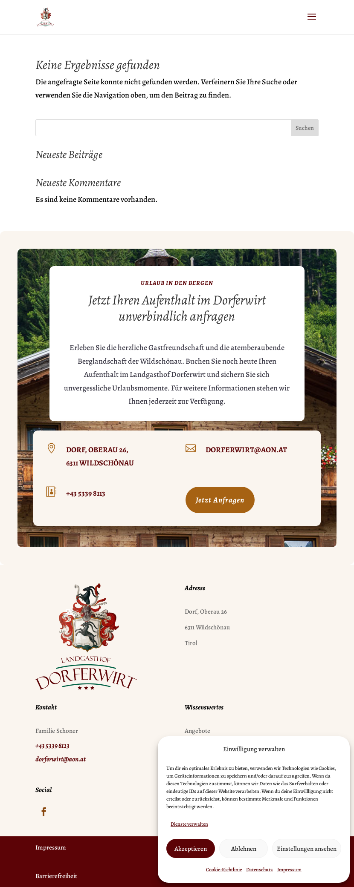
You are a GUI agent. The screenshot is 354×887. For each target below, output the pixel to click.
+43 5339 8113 (85, 493)
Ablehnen (243, 848)
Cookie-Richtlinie (224, 869)
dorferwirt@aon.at (246, 450)
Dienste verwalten (189, 824)
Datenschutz (259, 869)
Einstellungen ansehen (307, 848)
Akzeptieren (190, 848)
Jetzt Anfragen (220, 500)
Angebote (197, 730)
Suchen (305, 128)
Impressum (289, 869)
